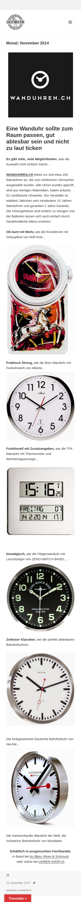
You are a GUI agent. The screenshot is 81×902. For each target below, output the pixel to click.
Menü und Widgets (70, 26)
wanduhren (24, 890)
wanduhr (11, 890)
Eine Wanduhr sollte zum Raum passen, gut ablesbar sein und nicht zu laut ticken (39, 138)
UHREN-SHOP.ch (51, 861)
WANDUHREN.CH (19, 174)
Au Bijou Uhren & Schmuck (49, 856)
